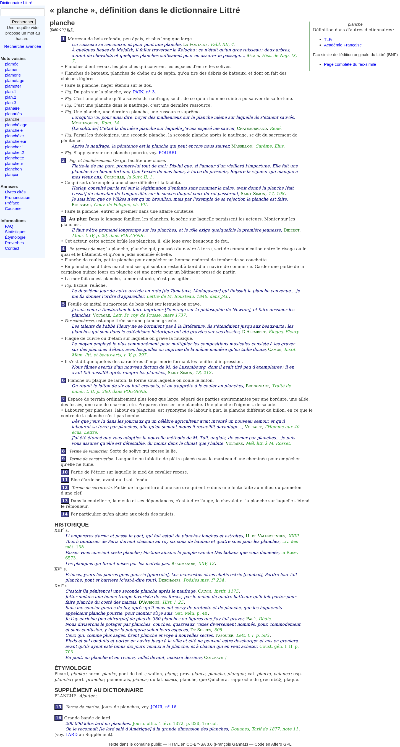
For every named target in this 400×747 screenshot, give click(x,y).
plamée (12, 64)
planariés (13, 113)
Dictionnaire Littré (16, 2)
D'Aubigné (149, 602)
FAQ (9, 226)
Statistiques (16, 231)
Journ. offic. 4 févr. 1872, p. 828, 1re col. (175, 723)
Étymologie (15, 237)
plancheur (14, 163)
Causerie (13, 208)
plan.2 (10, 97)
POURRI (167, 152)
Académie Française (343, 45)
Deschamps (169, 580)
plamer (11, 69)
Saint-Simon (253, 193)
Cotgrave (213, 657)
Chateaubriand (252, 128)
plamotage (14, 80)
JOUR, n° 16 (164, 706)
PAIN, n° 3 (144, 92)
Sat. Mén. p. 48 (191, 613)
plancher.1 (14, 146)
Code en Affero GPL (273, 744)
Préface (12, 203)
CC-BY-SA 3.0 (199, 744)
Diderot (291, 230)
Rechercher (22, 21)
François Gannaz (231, 744)
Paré (250, 618)
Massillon (241, 146)
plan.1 (10, 91)
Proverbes (14, 242)
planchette (14, 158)
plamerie (13, 75)
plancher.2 (14, 152)
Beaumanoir (183, 563)
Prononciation (17, 197)
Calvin (204, 591)
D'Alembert (254, 331)
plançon (12, 174)
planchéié (14, 130)
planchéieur (16, 141)
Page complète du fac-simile (350, 64)
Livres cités (15, 192)
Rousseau (81, 204)
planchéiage (16, 124)
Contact (12, 248)
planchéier (14, 135)
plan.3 (10, 102)
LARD (71, 734)
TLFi (328, 39)
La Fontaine (195, 44)
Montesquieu (85, 122)
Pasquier (224, 635)
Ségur (253, 55)
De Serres (200, 629)
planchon (13, 169)
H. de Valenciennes (265, 535)
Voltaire (101, 315)
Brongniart (257, 385)
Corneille (114, 177)
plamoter (13, 86)
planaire (12, 108)
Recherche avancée (22, 46)
